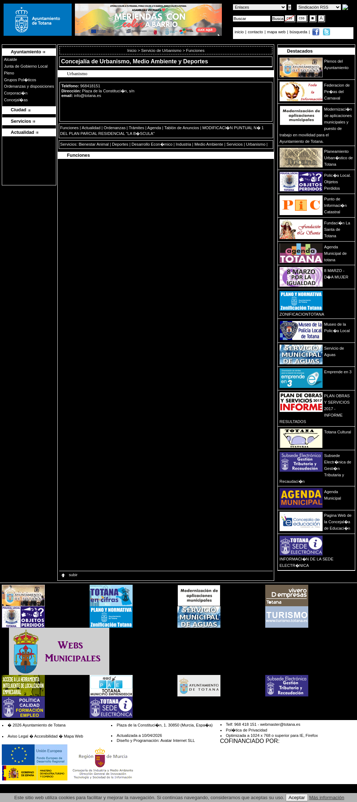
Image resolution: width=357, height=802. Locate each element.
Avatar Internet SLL (177, 740)
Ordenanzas (114, 128)
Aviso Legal (18, 736)
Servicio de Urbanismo (161, 50)
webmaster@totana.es (280, 724)
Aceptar (297, 797)
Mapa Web (73, 736)
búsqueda (299, 32)
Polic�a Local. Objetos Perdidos (337, 181)
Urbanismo (255, 144)
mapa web (277, 32)
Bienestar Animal (93, 144)
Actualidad (91, 128)
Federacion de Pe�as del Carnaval (337, 91)
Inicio (132, 50)
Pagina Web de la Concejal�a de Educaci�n (337, 521)
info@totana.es (87, 95)
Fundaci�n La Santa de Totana (337, 229)
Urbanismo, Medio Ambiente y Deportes (154, 61)
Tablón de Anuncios (181, 128)
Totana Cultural (337, 432)
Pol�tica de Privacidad (246, 730)
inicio (240, 32)
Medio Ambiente (208, 144)
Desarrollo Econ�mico (152, 144)
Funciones (69, 128)
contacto (255, 32)
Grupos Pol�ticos (20, 80)
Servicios (235, 144)
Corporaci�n (16, 93)
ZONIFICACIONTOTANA (302, 314)
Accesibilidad (45, 736)
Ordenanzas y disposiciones (29, 86)
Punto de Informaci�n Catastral (335, 205)
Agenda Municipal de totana (335, 253)
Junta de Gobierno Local (26, 66)
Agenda (154, 128)
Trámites (136, 128)
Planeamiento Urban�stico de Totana (338, 157)
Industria (183, 144)
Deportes (120, 144)
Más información (326, 797)
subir (68, 575)
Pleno (9, 73)
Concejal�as (16, 100)
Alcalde (10, 59)
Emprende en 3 (338, 372)
